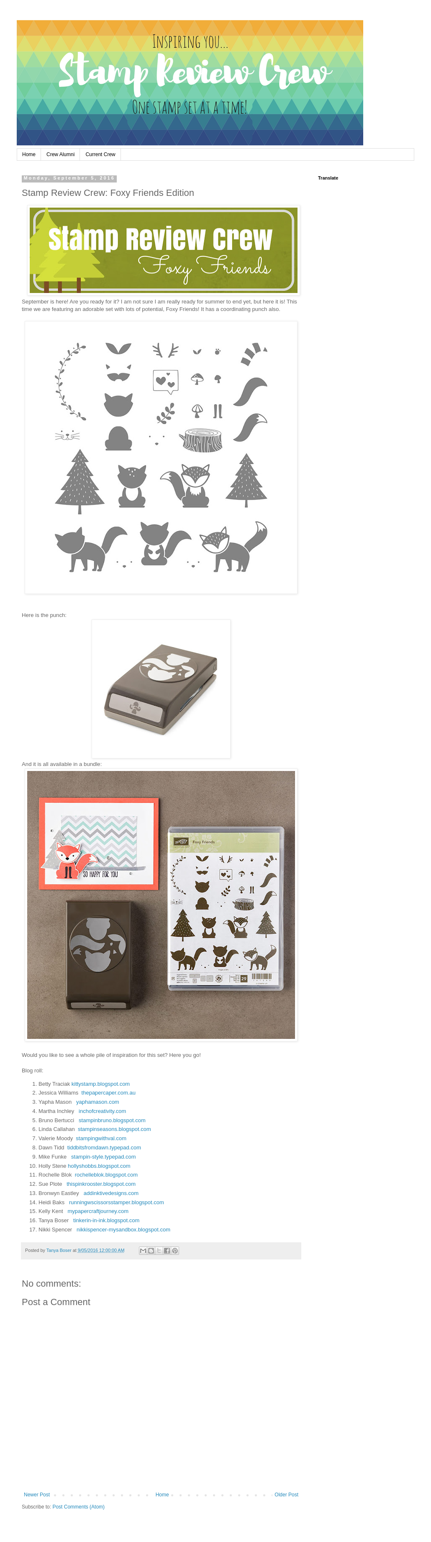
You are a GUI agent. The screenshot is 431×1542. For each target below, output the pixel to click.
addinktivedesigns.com (111, 1193)
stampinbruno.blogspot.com (112, 1120)
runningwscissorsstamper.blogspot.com (116, 1202)
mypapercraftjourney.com (97, 1211)
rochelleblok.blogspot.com (106, 1175)
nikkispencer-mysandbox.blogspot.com (123, 1229)
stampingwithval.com (101, 1138)
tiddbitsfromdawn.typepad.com (104, 1147)
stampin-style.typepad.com (103, 1157)
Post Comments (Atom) (78, 1507)
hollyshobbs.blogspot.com (99, 1166)
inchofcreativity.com (102, 1111)
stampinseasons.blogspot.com (114, 1129)
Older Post (286, 1495)
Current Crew (100, 154)
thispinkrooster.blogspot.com (101, 1184)
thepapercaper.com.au (109, 1093)
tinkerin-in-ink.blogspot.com (106, 1220)
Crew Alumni (60, 154)
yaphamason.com (97, 1102)
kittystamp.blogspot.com (101, 1084)
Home (29, 154)
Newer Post (37, 1495)
